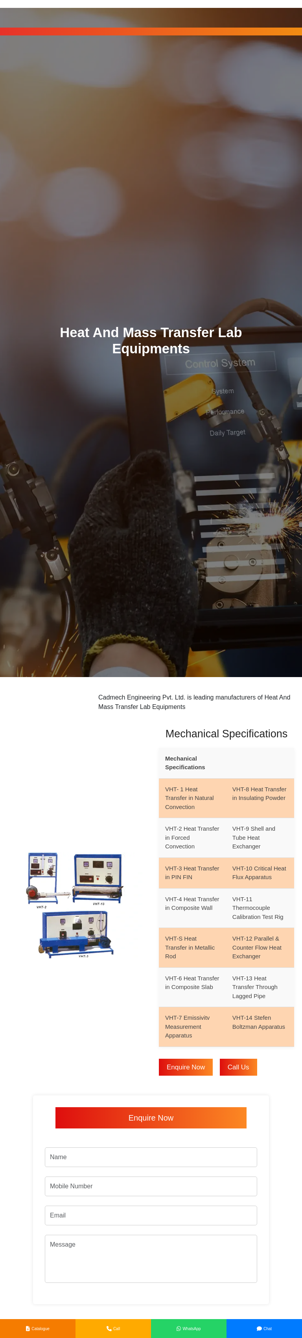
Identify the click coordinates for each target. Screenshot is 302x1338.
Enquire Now (186, 1067)
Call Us (238, 1067)
